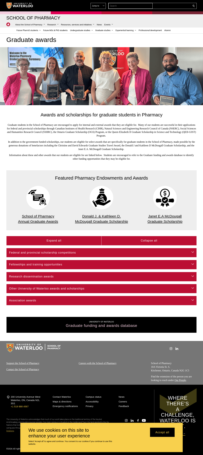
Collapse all (149, 240)
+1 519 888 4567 (20, 406)
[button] (170, 6)
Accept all (162, 432)
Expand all (53, 240)
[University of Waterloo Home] (19, 6)
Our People (180, 380)
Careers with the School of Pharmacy (98, 363)
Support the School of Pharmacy (22, 363)
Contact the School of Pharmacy (22, 369)
